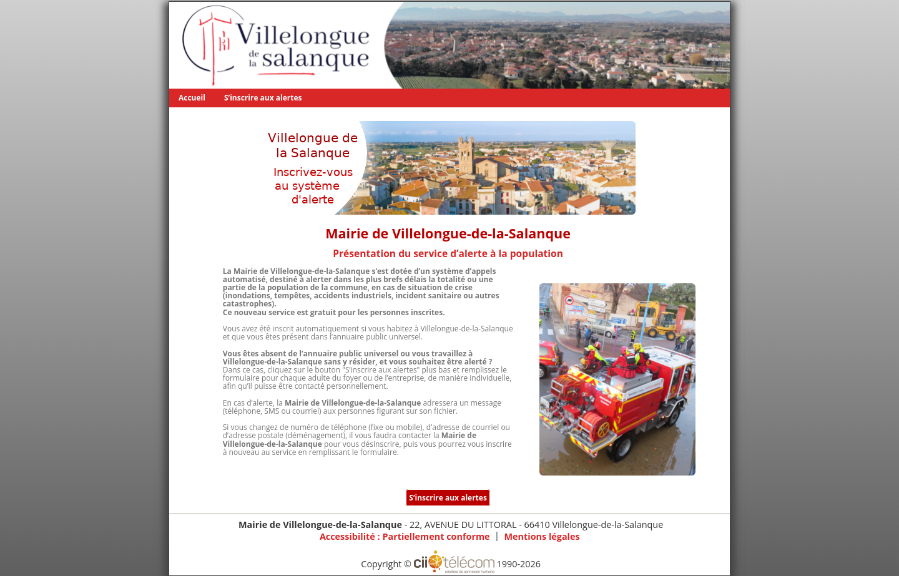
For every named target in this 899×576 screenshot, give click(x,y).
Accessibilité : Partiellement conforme (405, 536)
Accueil (192, 97)
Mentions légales (541, 536)
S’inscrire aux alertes (263, 97)
